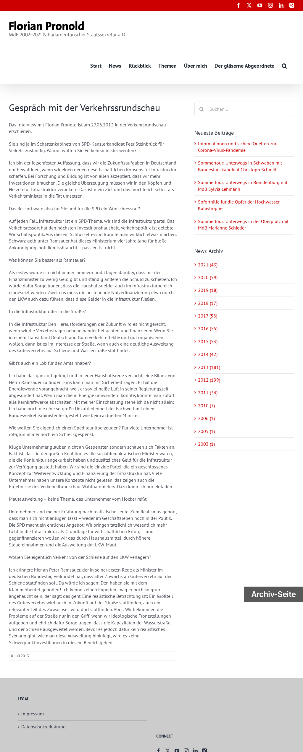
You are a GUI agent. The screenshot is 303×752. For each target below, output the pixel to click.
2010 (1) (206, 405)
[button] (284, 65)
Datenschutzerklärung (43, 727)
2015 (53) (207, 341)
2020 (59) (207, 277)
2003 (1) (206, 444)
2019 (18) (207, 290)
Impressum (32, 714)
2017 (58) (207, 316)
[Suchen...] (244, 109)
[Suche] (201, 109)
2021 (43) (207, 265)
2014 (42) (207, 354)
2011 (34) (207, 393)
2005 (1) (206, 431)
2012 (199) (209, 380)
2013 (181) (209, 367)
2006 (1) (206, 418)
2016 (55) (207, 329)
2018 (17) (207, 303)
